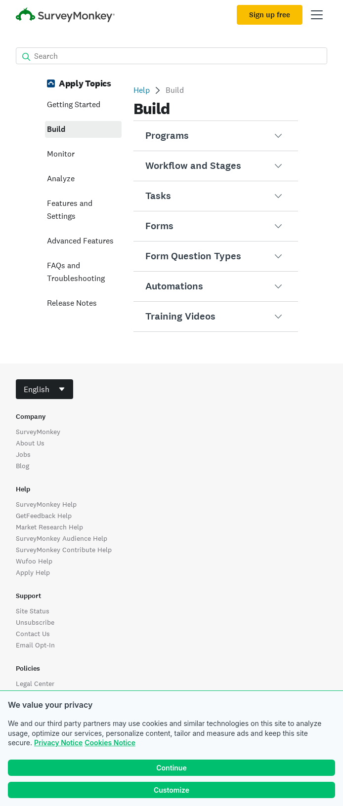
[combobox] (44, 389)
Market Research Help (49, 527)
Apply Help (33, 572)
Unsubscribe (35, 622)
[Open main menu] (316, 15)
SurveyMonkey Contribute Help (64, 549)
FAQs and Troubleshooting (76, 271)
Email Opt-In (35, 645)
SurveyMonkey (38, 431)
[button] (215, 136)
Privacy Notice (58, 742)
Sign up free (269, 15)
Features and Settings (69, 209)
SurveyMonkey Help (46, 504)
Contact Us (33, 633)
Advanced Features (80, 241)
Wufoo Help (34, 561)
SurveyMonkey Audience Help (61, 538)
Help (141, 90)
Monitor (61, 154)
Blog (22, 465)
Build (56, 129)
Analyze (61, 178)
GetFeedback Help (44, 515)
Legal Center (35, 683)
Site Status (32, 610)
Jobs (23, 454)
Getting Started (73, 104)
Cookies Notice (110, 742)
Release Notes (72, 303)
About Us (30, 443)
